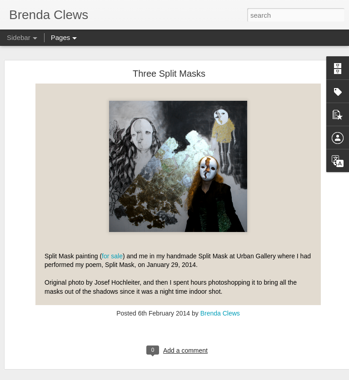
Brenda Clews (220, 313)
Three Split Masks (169, 74)
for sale (112, 256)
